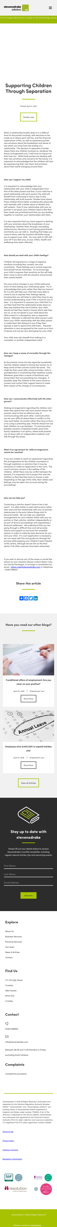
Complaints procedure (15, 1073)
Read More (28, 698)
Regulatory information (12, 1159)
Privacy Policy (8, 1140)
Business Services (13, 936)
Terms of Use (8, 1131)
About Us (9, 931)
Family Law (28, 117)
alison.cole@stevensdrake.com (25, 566)
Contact (9, 957)
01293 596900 (11, 1028)
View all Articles (28, 782)
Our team (9, 947)
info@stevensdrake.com (16, 1041)
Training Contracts (10, 1149)
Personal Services (13, 941)
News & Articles (12, 952)
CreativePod (35, 1225)
